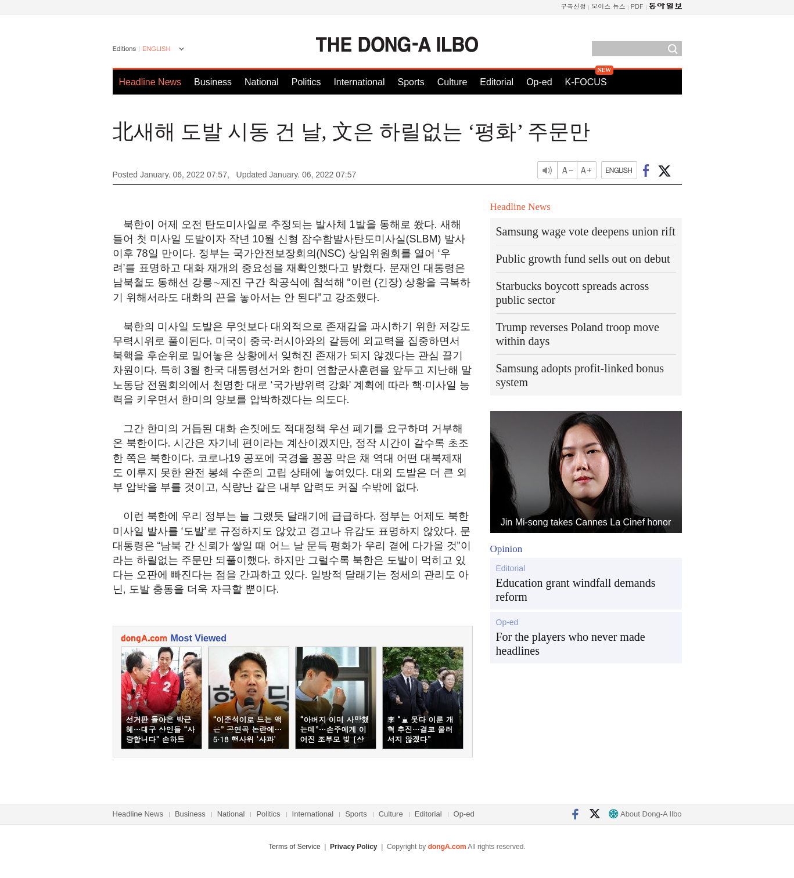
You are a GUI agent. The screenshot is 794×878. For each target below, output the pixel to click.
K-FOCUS (586, 82)
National (262, 82)
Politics (306, 82)
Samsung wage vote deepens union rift (586, 231)
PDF (637, 6)
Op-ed (539, 82)
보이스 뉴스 (608, 6)
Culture (452, 82)
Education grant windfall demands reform (576, 589)
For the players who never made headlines (570, 643)
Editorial (496, 82)
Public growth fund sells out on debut (583, 258)
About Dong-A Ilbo (645, 814)
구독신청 (573, 6)
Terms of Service (294, 847)
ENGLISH (156, 48)
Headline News (150, 82)
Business (213, 82)
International (359, 82)
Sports (410, 82)
